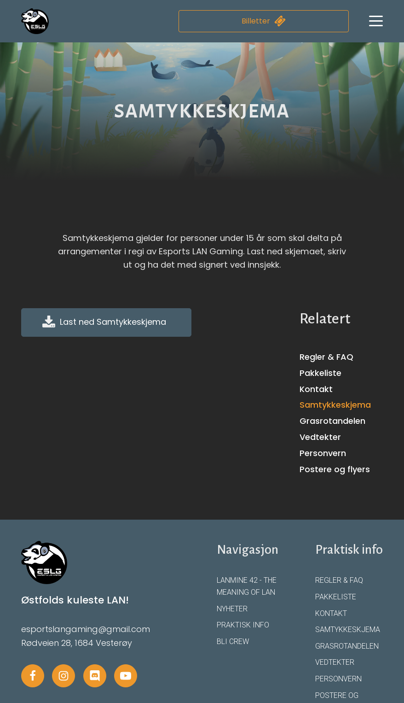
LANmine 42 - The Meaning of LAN (247, 586)
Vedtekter (320, 437)
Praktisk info (243, 625)
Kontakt (316, 389)
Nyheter (232, 608)
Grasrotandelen (332, 421)
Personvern (323, 453)
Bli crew (233, 641)
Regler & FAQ (326, 357)
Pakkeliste (320, 373)
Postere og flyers (335, 469)
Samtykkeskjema (335, 404)
